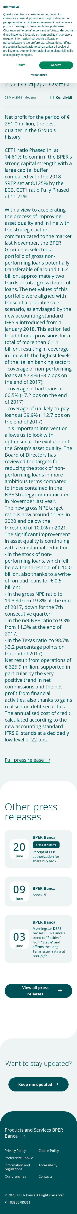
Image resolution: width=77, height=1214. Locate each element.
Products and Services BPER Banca (34, 1133)
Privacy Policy (15, 1151)
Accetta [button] (56, 65)
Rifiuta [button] (20, 65)
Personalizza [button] (38, 75)
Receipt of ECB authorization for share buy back (46, 856)
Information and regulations (17, 1167)
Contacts (45, 1176)
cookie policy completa (17, 55)
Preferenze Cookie (19, 1158)
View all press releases (35, 991)
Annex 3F (40, 895)
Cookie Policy (49, 1151)
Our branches (15, 1176)
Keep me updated (35, 1084)
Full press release (24, 760)
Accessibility (48, 1165)
